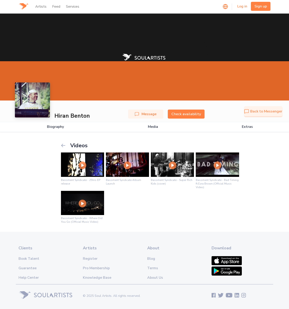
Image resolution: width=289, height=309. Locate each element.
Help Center (29, 277)
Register (90, 258)
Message (145, 114)
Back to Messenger (263, 111)
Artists (41, 6)
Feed (56, 6)
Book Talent (29, 258)
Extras (247, 126)
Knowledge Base (97, 277)
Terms (152, 268)
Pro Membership (96, 268)
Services (72, 6)
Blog (151, 258)
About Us (155, 277)
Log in (242, 6)
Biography (55, 126)
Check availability (186, 114)
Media (153, 126)
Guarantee (28, 268)
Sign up (260, 6)
